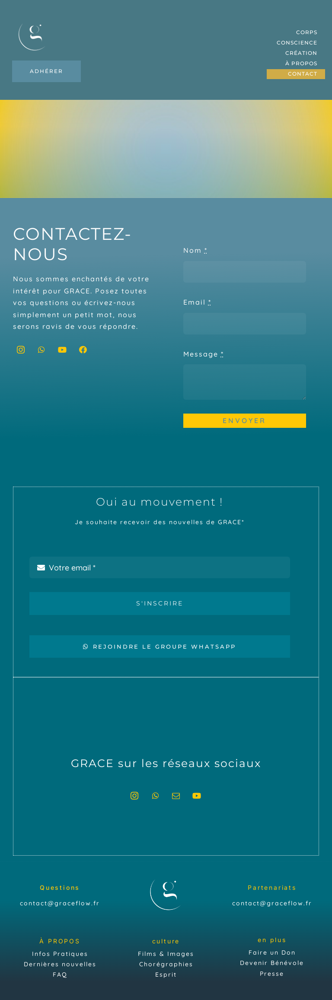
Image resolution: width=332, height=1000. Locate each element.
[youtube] (62, 349)
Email (197, 302)
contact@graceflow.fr (60, 903)
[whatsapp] (42, 349)
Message (203, 354)
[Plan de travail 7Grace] (32, 21)
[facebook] (83, 349)
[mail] (176, 795)
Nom (195, 250)
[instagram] (21, 349)
